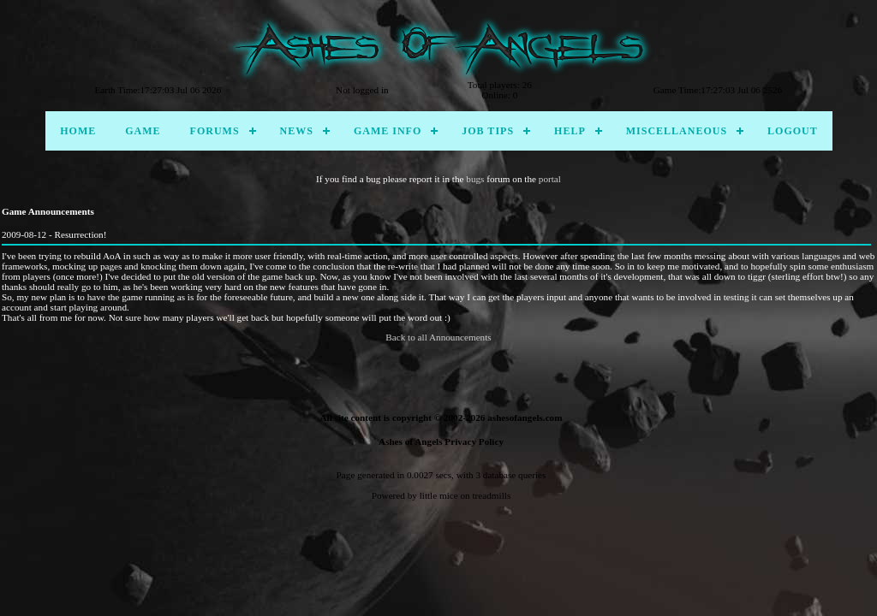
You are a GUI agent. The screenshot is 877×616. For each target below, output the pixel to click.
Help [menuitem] (570, 131)
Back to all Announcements (438, 337)
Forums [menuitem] (215, 131)
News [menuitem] (296, 131)
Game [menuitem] (142, 131)
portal (550, 179)
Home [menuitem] (78, 131)
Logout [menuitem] (792, 131)
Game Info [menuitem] (387, 131)
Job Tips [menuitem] (488, 131)
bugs (475, 179)
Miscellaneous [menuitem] (676, 131)
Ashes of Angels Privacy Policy (441, 441)
